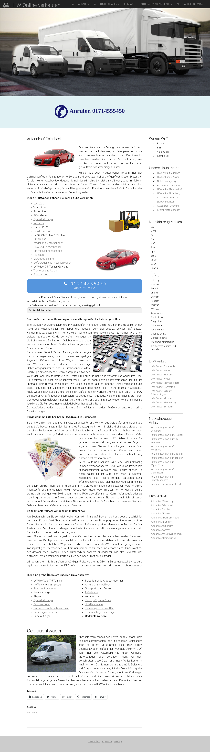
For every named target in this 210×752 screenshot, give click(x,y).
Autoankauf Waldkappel (163, 501)
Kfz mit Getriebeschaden (47, 250)
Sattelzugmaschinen (45, 612)
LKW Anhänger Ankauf (168, 177)
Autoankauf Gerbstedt (162, 505)
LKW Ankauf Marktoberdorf (165, 383)
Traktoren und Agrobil (45, 270)
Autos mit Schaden (106, 4)
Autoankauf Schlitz (160, 509)
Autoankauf (80, 4)
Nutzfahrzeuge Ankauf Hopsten (167, 458)
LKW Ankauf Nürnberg (168, 193)
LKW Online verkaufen (31, 5)
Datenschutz (94, 741)
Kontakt (129, 4)
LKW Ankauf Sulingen (162, 406)
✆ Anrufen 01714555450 (97, 111)
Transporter (92, 588)
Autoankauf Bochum (168, 205)
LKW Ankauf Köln (166, 201)
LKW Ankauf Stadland (162, 374)
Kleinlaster (39, 254)
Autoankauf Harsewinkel (163, 538)
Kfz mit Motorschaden (168, 210)
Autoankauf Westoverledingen (166, 534)
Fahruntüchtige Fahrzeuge (100, 612)
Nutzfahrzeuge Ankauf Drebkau (167, 435)
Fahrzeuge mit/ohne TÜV (99, 608)
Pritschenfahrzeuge (44, 588)
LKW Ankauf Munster (161, 398)
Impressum (107, 741)
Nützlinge (38, 223)
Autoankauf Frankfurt (168, 197)
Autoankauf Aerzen (160, 530)
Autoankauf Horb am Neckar (165, 517)
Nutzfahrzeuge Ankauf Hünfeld (166, 484)
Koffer (37, 584)
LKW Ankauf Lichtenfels (163, 387)
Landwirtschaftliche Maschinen (51, 608)
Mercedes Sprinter (44, 258)
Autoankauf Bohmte (161, 521)
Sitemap (118, 741)
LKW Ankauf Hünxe (160, 370)
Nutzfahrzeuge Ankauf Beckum (167, 453)
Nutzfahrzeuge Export (168, 181)
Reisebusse (91, 592)
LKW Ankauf (158, 361)
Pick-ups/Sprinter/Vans (98, 600)
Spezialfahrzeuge (43, 219)
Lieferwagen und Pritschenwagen (52, 262)
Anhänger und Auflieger (98, 584)
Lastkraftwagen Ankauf (156, 4)
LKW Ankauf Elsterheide (163, 366)
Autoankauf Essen (160, 513)
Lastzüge (38, 203)
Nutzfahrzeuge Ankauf (192, 4)
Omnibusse (39, 239)
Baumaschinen (41, 274)
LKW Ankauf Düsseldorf (169, 189)
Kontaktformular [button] (39, 310)
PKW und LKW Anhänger (47, 246)
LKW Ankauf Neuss (160, 378)
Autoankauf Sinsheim (162, 526)
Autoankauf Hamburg (168, 185)
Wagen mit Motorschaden (48, 243)
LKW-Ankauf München (168, 173)
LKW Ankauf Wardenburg (164, 402)
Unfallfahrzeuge (42, 231)
